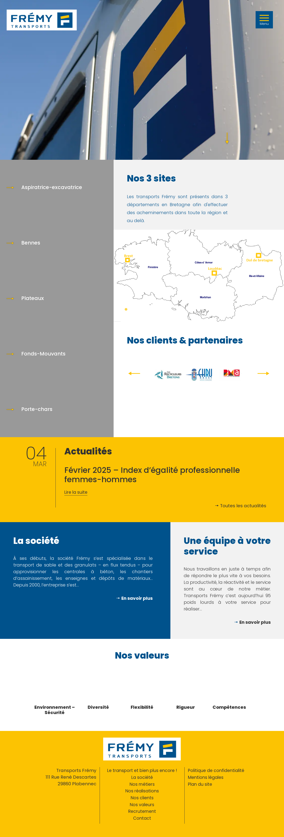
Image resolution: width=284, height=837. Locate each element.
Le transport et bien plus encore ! (142, 770)
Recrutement (142, 810)
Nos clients (142, 797)
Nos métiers (142, 784)
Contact (142, 817)
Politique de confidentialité (217, 770)
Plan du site (201, 784)
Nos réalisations (142, 790)
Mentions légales (207, 777)
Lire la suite (76, 492)
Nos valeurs (142, 804)
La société (142, 777)
